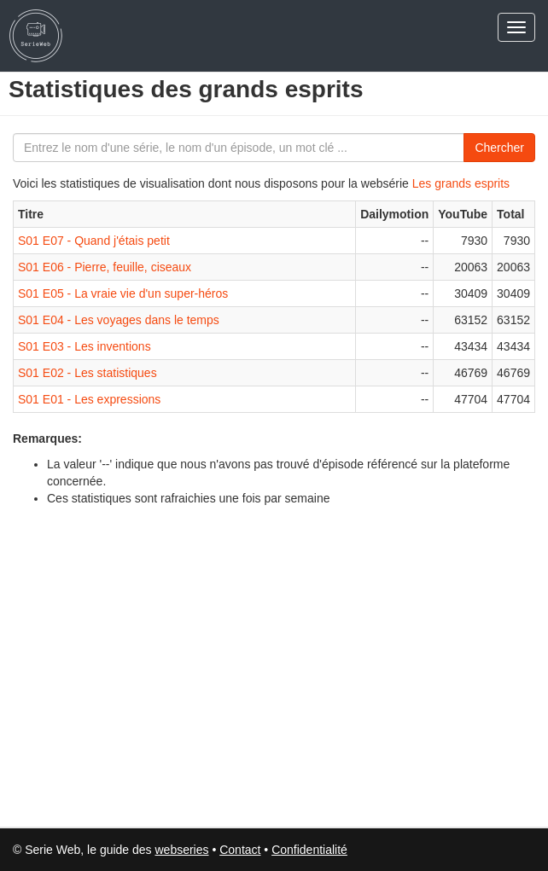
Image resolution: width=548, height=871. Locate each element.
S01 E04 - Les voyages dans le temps (118, 320)
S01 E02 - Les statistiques (87, 373)
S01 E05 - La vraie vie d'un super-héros (123, 293)
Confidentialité (309, 849)
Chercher (499, 147)
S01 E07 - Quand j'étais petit (94, 240)
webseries (181, 849)
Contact (239, 849)
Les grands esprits (461, 183)
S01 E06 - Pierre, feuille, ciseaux (104, 267)
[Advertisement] (137, 664)
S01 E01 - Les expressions (89, 399)
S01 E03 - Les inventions (84, 346)
